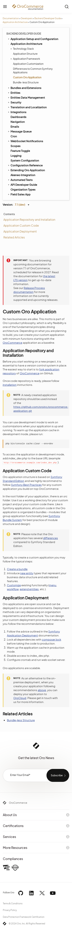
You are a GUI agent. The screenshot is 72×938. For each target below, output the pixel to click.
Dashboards (18, 117)
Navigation (18, 121)
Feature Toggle (20, 150)
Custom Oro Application (27, 77)
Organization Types (23, 189)
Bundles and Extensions (24, 87)
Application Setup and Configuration (32, 39)
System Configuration (25, 160)
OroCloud (19, 698)
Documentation (11, 18)
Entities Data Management (26, 97)
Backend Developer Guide (47, 18)
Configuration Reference (25, 165)
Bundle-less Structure (26, 82)
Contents (9, 214)
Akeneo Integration (23, 175)
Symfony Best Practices (26, 484)
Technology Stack (22, 48)
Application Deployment (20, 231)
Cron (14, 136)
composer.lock (51, 639)
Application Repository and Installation (29, 219)
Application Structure (25, 53)
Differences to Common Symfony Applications (33, 70)
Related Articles (14, 237)
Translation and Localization (27, 107)
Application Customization (28, 63)
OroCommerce (12, 342)
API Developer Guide (22, 184)
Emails (15, 126)
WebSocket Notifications (25, 141)
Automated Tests (20, 179)
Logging (16, 155)
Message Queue (19, 131)
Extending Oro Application (26, 170)
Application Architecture (15, 22)
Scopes (15, 146)
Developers (26, 18)
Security (14, 102)
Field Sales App (18, 194)
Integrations (16, 112)
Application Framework (25, 58)
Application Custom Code (21, 225)
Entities (13, 92)
